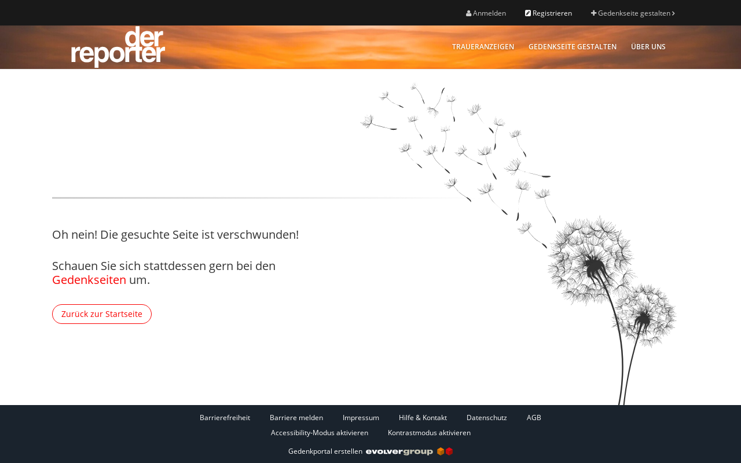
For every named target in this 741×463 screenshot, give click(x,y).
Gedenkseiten (89, 279)
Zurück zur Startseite (101, 313)
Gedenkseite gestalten (632, 13)
